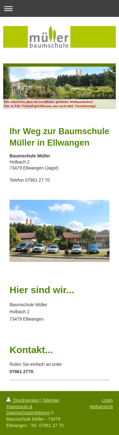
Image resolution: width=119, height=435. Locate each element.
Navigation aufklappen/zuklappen (59, 8)
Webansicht (101, 406)
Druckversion (23, 400)
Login (107, 400)
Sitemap (51, 400)
